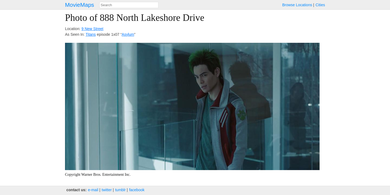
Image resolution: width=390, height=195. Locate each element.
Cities (320, 5)
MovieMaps (79, 5)
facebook (137, 190)
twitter (107, 190)
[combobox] (128, 5)
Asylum (128, 34)
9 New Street (92, 29)
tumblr (120, 190)
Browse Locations (297, 5)
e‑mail (93, 190)
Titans (91, 34)
